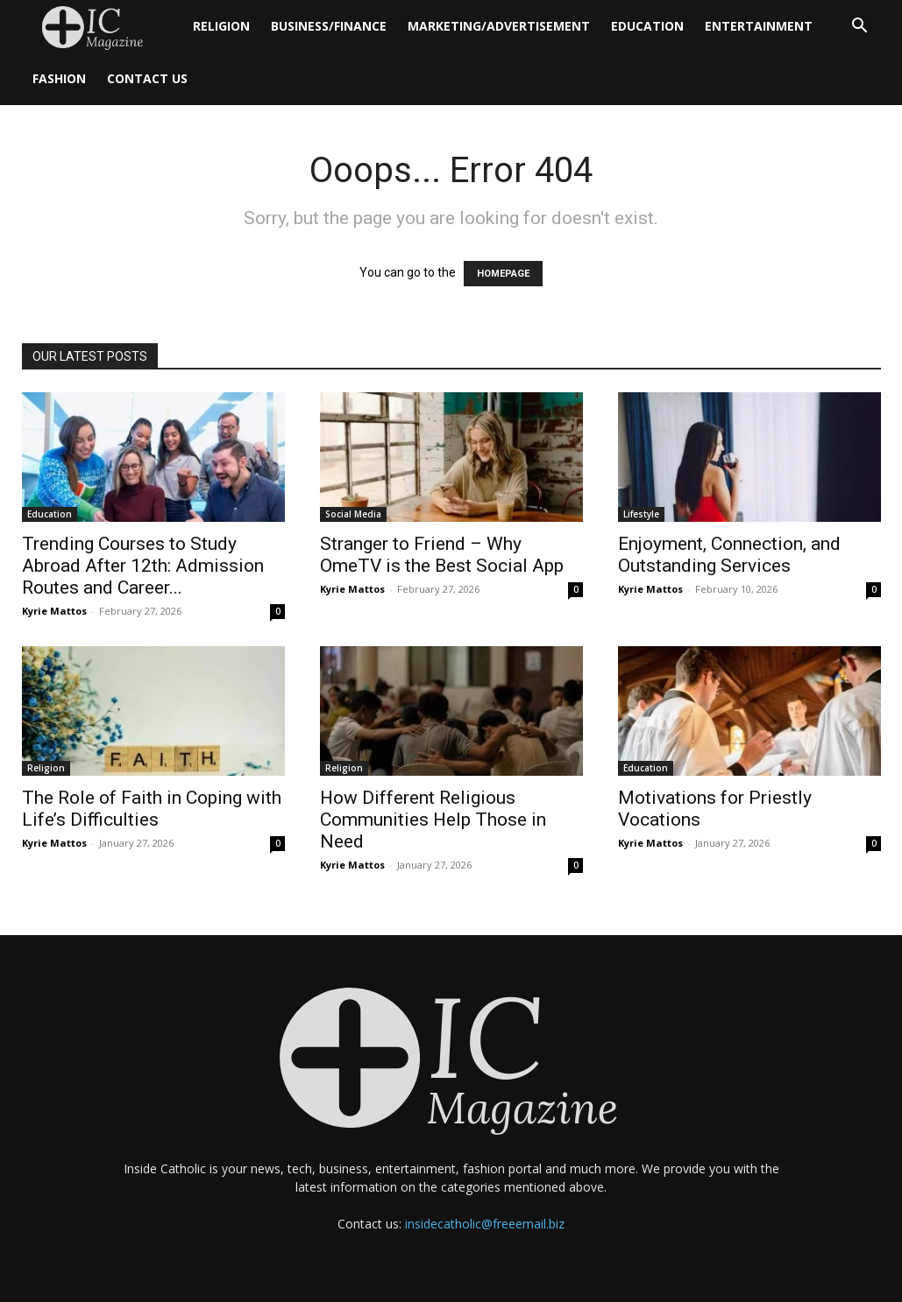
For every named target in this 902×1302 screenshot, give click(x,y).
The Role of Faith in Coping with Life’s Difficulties (151, 808)
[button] (860, 27)
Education (647, 26)
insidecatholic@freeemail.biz (485, 1223)
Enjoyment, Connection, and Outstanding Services (729, 554)
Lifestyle (641, 514)
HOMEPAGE (503, 273)
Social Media (353, 514)
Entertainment (759, 26)
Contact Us (147, 78)
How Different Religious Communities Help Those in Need (433, 819)
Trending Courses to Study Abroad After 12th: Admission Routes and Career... (143, 565)
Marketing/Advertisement (499, 26)
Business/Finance (329, 26)
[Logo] (102, 26)
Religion (221, 26)
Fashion (59, 78)
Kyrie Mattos (54, 610)
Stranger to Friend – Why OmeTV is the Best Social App (442, 554)
